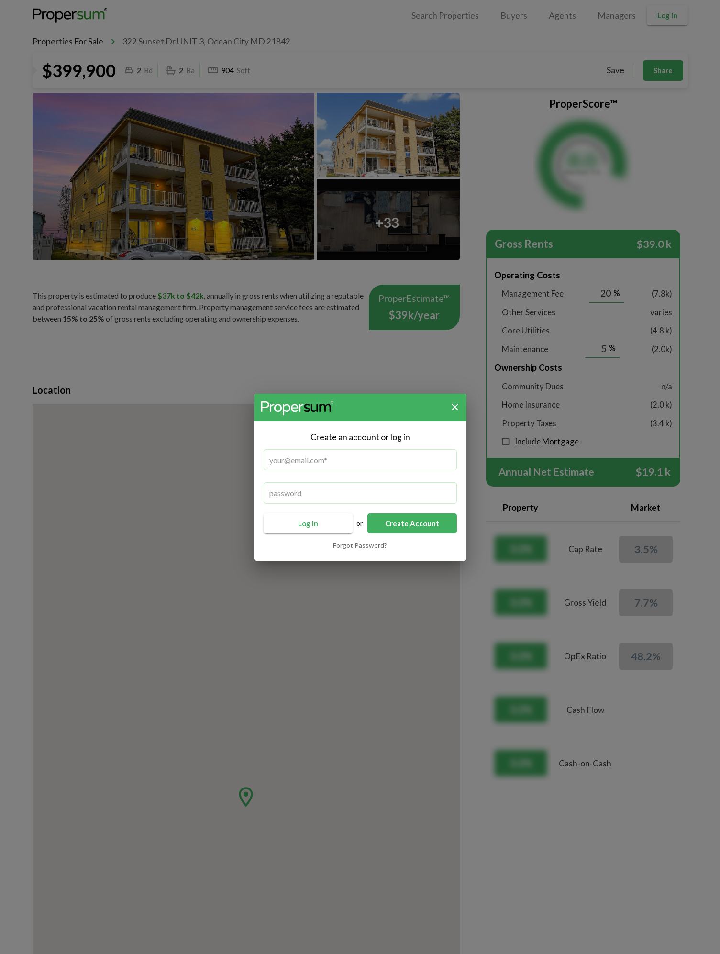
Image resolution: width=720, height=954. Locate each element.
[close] (455, 407)
